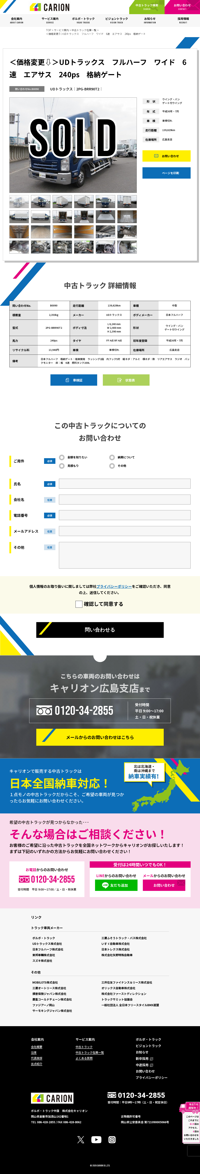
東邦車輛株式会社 (43, 955)
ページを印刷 (170, 174)
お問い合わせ (170, 157)
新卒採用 (144, 1058)
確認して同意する (103, 603)
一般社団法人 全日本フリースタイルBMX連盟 (130, 1005)
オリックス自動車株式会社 (118, 988)
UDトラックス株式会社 (47, 943)
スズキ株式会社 (42, 960)
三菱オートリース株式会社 (49, 988)
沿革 (34, 1052)
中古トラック (84, 1047)
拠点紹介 (36, 1064)
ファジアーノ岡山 (43, 1005)
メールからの (100, 737)
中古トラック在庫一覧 (84, 30)
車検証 (77, 380)
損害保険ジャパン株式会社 (49, 994)
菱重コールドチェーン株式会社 (52, 999)
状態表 (130, 380)
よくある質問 (84, 1058)
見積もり (73, 465)
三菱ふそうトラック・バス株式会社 (124, 938)
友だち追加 (119, 885)
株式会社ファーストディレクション (123, 994)
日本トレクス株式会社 (115, 949)
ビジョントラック (148, 1045)
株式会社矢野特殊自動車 (117, 955)
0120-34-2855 (84, 710)
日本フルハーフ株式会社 (47, 949)
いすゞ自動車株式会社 (115, 943)
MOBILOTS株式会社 (45, 982)
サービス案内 (61, 30)
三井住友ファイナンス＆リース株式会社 (126, 982)
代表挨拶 (36, 1058)
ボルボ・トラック (43, 938)
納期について (126, 457)
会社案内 (37, 1039)
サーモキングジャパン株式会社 (52, 1010)
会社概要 (36, 1047)
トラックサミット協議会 (117, 999)
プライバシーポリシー (114, 586)
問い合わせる (100, 630)
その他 (122, 465)
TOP (48, 30)
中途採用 (144, 1064)
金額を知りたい (77, 457)
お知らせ (142, 1052)
